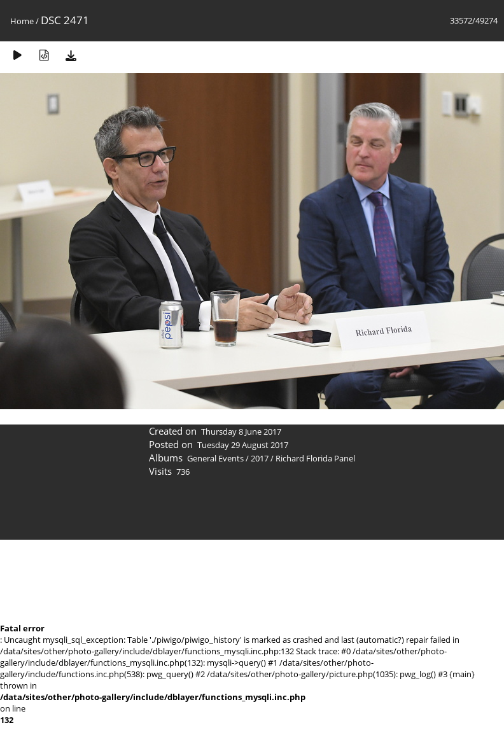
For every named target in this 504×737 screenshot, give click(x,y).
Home (22, 21)
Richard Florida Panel (315, 458)
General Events (215, 458)
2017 (260, 458)
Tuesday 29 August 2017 (242, 445)
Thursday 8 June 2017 (241, 431)
